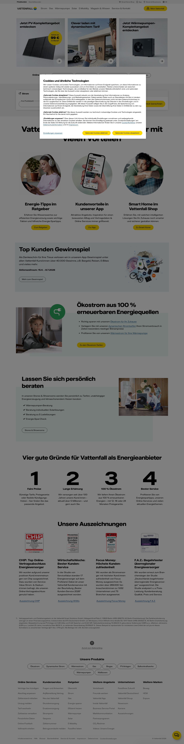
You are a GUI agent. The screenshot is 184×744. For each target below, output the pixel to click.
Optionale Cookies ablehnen (96, 133)
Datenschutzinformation (53, 125)
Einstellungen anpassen (52, 133)
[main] (93, 106)
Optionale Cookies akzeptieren (127, 133)
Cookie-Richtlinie (128, 123)
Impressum (73, 125)
